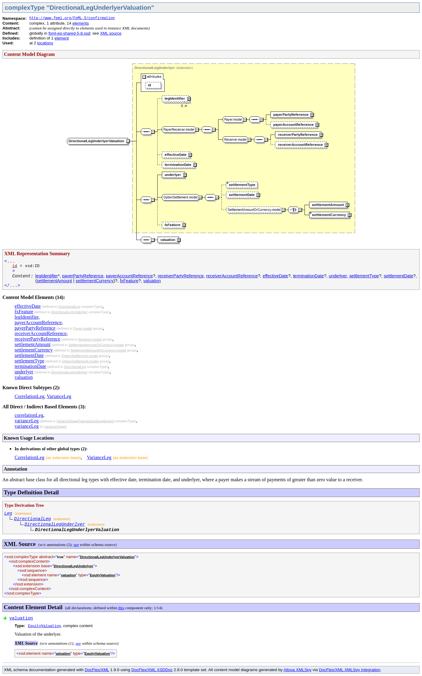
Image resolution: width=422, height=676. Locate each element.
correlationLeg (29, 415)
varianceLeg (27, 420)
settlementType (364, 275)
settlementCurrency (95, 280)
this (121, 608)
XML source (110, 33)
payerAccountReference (129, 275)
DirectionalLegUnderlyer (69, 312)
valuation (152, 280)
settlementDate (398, 275)
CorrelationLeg (29, 396)
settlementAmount (54, 280)
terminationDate (308, 275)
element (61, 38)
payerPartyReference (82, 275)
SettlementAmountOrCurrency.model (96, 345)
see (76, 544)
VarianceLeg (59, 396)
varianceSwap (55, 426)
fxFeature (129, 280)
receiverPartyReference (181, 275)
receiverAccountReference (232, 275)
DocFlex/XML (97, 669)
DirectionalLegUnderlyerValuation (107, 557)
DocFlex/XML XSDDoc (152, 669)
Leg (8, 513)
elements (80, 23)
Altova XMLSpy (298, 669)
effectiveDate (275, 275)
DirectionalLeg (69, 306)
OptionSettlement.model (79, 356)
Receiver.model (90, 339)
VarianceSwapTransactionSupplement (85, 421)
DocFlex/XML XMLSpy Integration (349, 669)
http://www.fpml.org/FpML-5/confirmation (72, 18)
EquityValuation (102, 575)
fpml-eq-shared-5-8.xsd (69, 33)
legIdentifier (46, 275)
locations (45, 43)
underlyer (338, 275)
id (14, 266)
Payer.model (82, 328)
